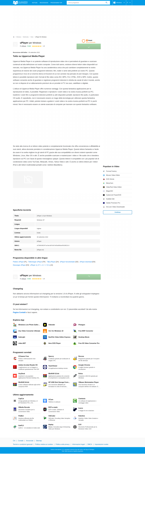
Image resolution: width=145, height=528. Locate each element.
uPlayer (30, 42)
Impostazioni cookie (101, 444)
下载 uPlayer (51, 262)
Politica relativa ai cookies (44, 444)
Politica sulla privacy (63, 444)
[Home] (13, 37)
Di (23, 46)
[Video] (31, 37)
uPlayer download (86, 262)
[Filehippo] (20, 2)
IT (129, 3)
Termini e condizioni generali (22, 444)
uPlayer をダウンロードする (40, 265)
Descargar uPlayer (19, 265)
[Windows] (18, 37)
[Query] (88, 3)
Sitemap (39, 440)
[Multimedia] (26, 37)
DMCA (89, 444)
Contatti (20, 440)
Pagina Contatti (19, 312)
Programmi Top (56, 2)
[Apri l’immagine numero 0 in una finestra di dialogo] (28, 179)
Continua (118, 212)
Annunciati (29, 440)
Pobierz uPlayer (18, 262)
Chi (14, 440)
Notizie (34, 2)
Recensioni (44, 2)
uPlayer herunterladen (67, 262)
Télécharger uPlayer (35, 262)
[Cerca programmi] (106, 3)
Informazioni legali (78, 444)
